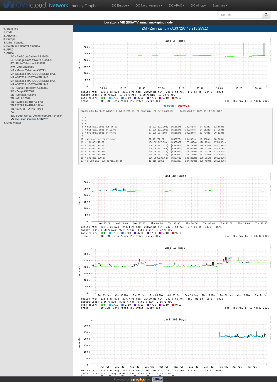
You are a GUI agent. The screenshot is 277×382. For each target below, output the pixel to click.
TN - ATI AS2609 (20, 98)
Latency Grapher (74, 5)
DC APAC (176, 5)
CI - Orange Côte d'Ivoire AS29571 (31, 60)
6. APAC (8, 49)
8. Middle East (12, 122)
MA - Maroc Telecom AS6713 (28, 70)
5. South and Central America (21, 46)
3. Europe (9, 39)
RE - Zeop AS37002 (22, 91)
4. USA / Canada (13, 42)
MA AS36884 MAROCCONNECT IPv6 (33, 73)
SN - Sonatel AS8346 (23, 94)
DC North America (149, 5)
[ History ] (183, 105)
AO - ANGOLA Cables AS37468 (29, 56)
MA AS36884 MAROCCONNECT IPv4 (33, 80)
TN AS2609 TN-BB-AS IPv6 (27, 101)
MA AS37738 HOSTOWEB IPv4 (29, 84)
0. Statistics (10, 28)
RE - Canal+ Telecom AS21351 (29, 87)
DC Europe (120, 5)
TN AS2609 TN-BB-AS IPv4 (27, 105)
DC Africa (198, 5)
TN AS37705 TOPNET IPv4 (26, 108)
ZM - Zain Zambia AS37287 (31, 119)
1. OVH (7, 32)
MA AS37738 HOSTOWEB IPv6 (29, 77)
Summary (220, 5)
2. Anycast (10, 35)
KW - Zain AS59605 (22, 67)
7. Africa (8, 53)
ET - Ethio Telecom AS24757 (27, 63)
